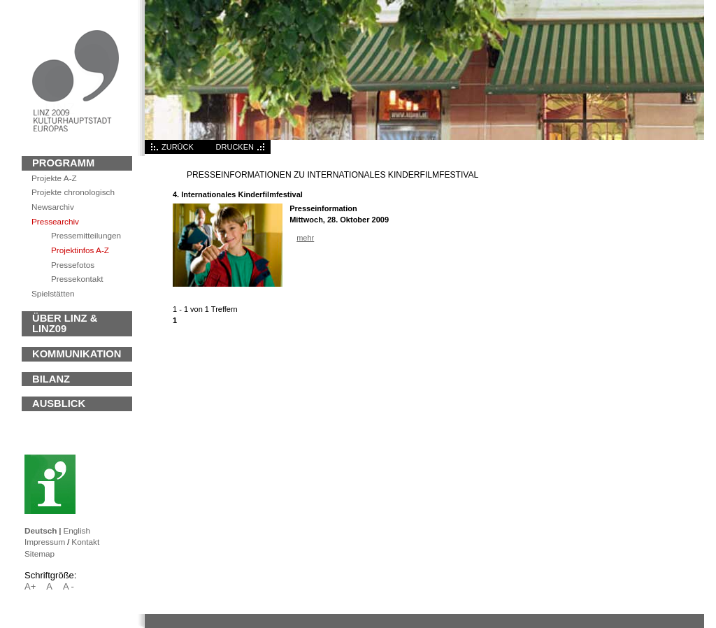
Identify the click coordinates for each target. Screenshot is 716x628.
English (76, 530)
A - (68, 586)
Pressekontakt (77, 278)
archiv (52, 206)
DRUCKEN (235, 147)
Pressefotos (72, 264)
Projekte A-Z (54, 178)
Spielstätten (52, 293)
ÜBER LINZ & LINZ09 (64, 324)
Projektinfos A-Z (80, 250)
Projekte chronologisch (73, 192)
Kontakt (85, 541)
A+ (30, 586)
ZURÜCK (178, 147)
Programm (63, 163)
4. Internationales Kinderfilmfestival (238, 194)
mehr (305, 238)
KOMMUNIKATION (76, 353)
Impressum (44, 541)
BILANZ (51, 379)
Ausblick (58, 403)
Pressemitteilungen (86, 235)
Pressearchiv (55, 221)
